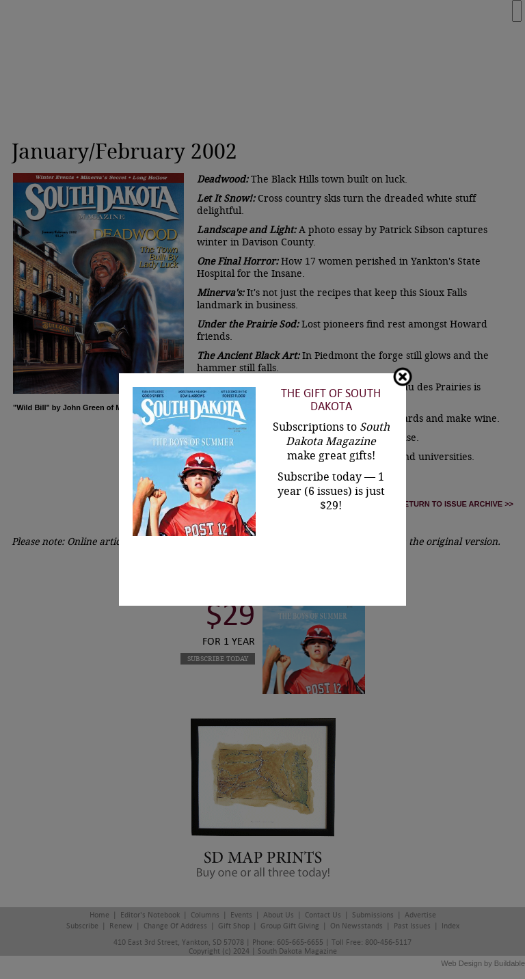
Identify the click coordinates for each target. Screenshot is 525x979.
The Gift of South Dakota (331, 400)
